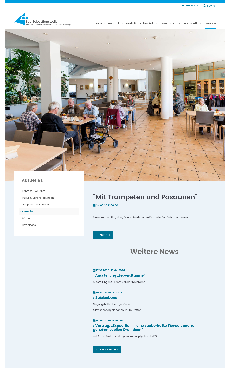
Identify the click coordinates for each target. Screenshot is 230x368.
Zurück (105, 235)
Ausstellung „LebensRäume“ (120, 275)
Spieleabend (106, 297)
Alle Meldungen (107, 349)
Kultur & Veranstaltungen (38, 198)
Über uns (98, 23)
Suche (211, 6)
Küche (26, 218)
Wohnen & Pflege (190, 23)
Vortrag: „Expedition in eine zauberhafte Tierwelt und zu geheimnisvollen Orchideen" (144, 327)
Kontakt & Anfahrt (33, 191)
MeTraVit (168, 23)
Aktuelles (28, 211)
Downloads (29, 225)
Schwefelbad (149, 23)
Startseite (191, 5)
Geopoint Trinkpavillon (36, 204)
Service (210, 23)
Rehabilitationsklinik (122, 23)
